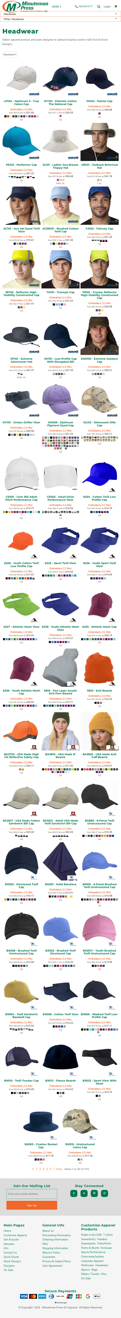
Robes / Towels (90, 1274)
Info (6, 1248)
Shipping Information (55, 1248)
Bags (95, 1270)
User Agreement (52, 1266)
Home (7, 1231)
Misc (104, 1274)
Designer (9, 1266)
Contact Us (10, 1253)
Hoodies (102, 1239)
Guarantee (48, 1257)
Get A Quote (11, 1239)
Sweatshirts (88, 1239)
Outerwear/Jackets (92, 1256)
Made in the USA (91, 1235)
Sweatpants (88, 1243)
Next (59, 1169)
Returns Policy (51, 1253)
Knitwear (106, 1248)
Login (107, 6)
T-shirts (107, 1235)
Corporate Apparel (92, 1261)
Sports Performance (93, 1252)
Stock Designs (12, 1261)
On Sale (8, 1270)
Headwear (101, 1265)
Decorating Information (56, 1235)
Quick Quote (11, 1257)
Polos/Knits (104, 1243)
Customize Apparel (15, 1235)
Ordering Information (55, 1239)
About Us (48, 1231)
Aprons (85, 1270)
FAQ (45, 1244)
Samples (9, 1244)
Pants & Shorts (90, 1248)
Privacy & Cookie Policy (56, 1261)
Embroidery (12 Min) (21, 109)
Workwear (87, 1265)
